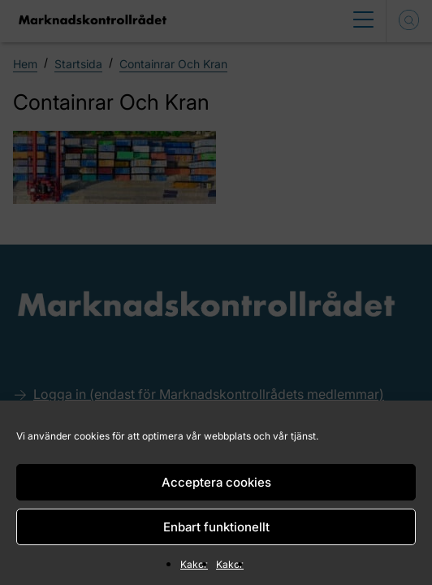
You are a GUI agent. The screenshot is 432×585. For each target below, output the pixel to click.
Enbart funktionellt (216, 527)
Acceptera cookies (216, 482)
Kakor (194, 564)
